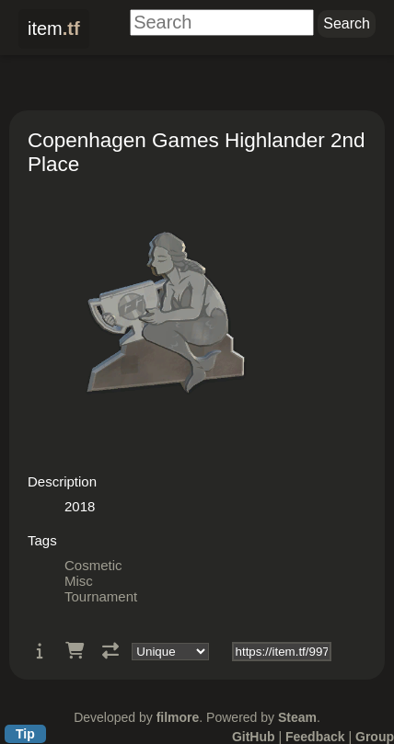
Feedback (315, 736)
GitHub (253, 736)
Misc (78, 581)
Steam (297, 717)
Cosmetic (93, 565)
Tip (25, 734)
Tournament (100, 596)
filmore (178, 717)
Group (374, 736)
